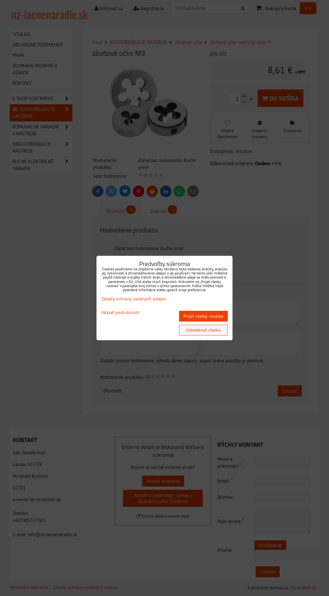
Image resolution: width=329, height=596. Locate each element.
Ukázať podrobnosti (120, 312)
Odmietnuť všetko (203, 330)
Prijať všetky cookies (203, 316)
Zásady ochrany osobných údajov (133, 299)
